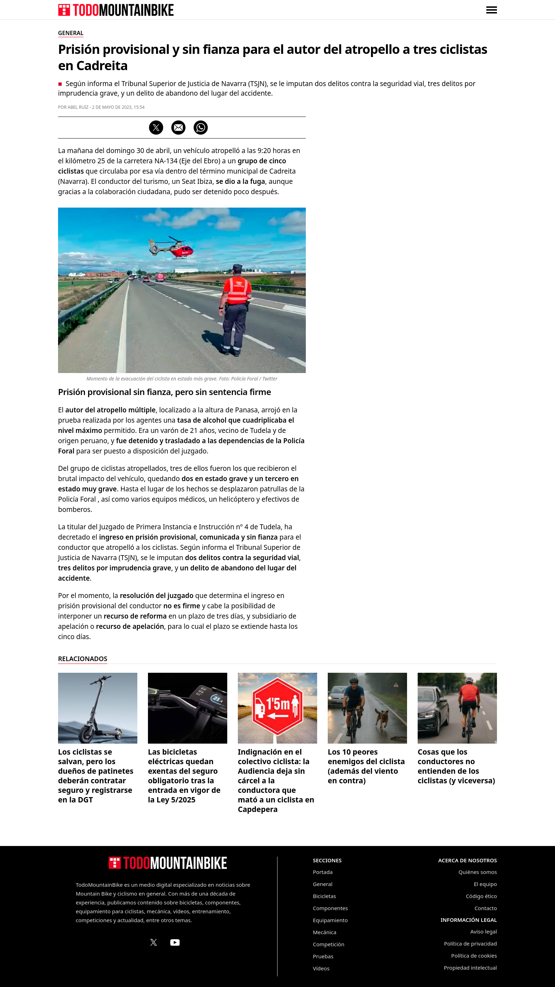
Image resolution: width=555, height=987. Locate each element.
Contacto (486, 908)
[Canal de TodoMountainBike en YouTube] (175, 942)
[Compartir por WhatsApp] (201, 127)
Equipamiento (330, 920)
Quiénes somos (477, 871)
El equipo (485, 883)
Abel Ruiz (78, 107)
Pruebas (323, 956)
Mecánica (324, 932)
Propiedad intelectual (470, 967)
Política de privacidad (470, 943)
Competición (328, 944)
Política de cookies (474, 955)
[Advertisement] (444, 230)
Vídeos (321, 968)
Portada (323, 871)
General (322, 883)
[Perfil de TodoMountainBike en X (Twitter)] (154, 942)
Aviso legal (483, 931)
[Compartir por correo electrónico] (178, 127)
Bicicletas (324, 895)
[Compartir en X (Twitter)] (156, 127)
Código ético (481, 895)
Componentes (330, 908)
